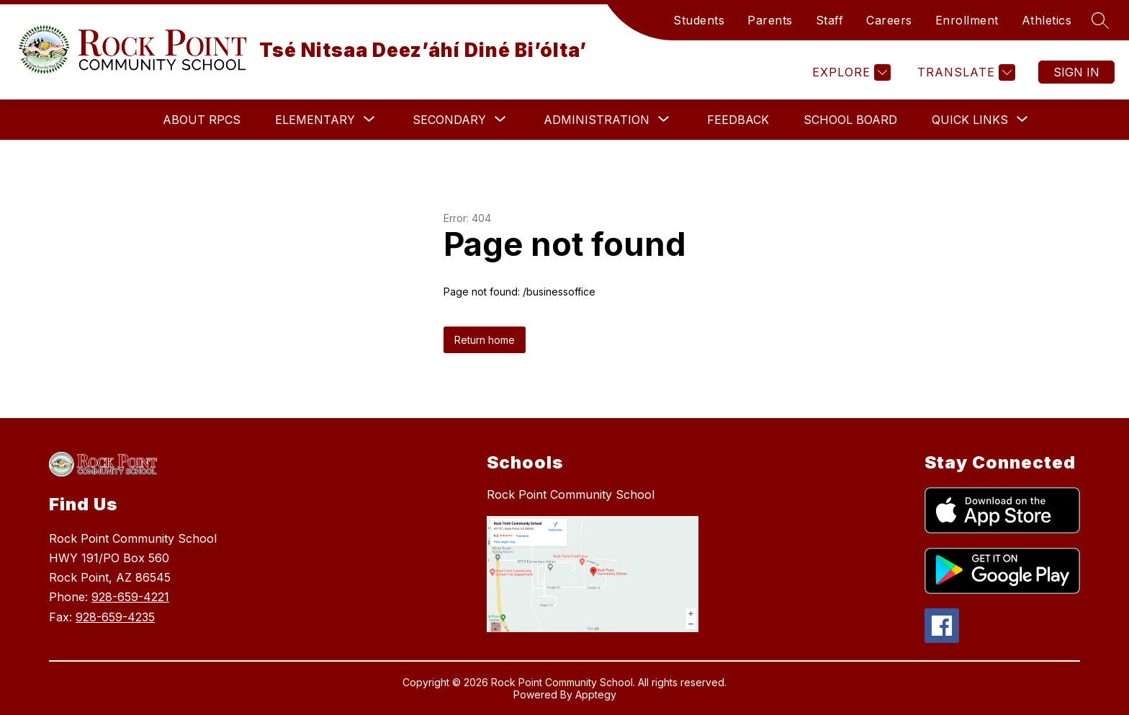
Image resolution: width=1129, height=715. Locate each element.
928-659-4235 (115, 617)
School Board (850, 119)
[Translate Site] (964, 72)
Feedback (738, 119)
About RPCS (201, 119)
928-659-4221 (130, 597)
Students (698, 20)
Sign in (1076, 72)
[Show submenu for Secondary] (449, 119)
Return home (484, 340)
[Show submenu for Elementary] (315, 119)
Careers (889, 20)
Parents (770, 20)
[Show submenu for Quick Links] (970, 119)
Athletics (1047, 20)
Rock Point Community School (571, 494)
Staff (830, 20)
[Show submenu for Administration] (596, 119)
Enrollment (967, 20)
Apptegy (595, 694)
